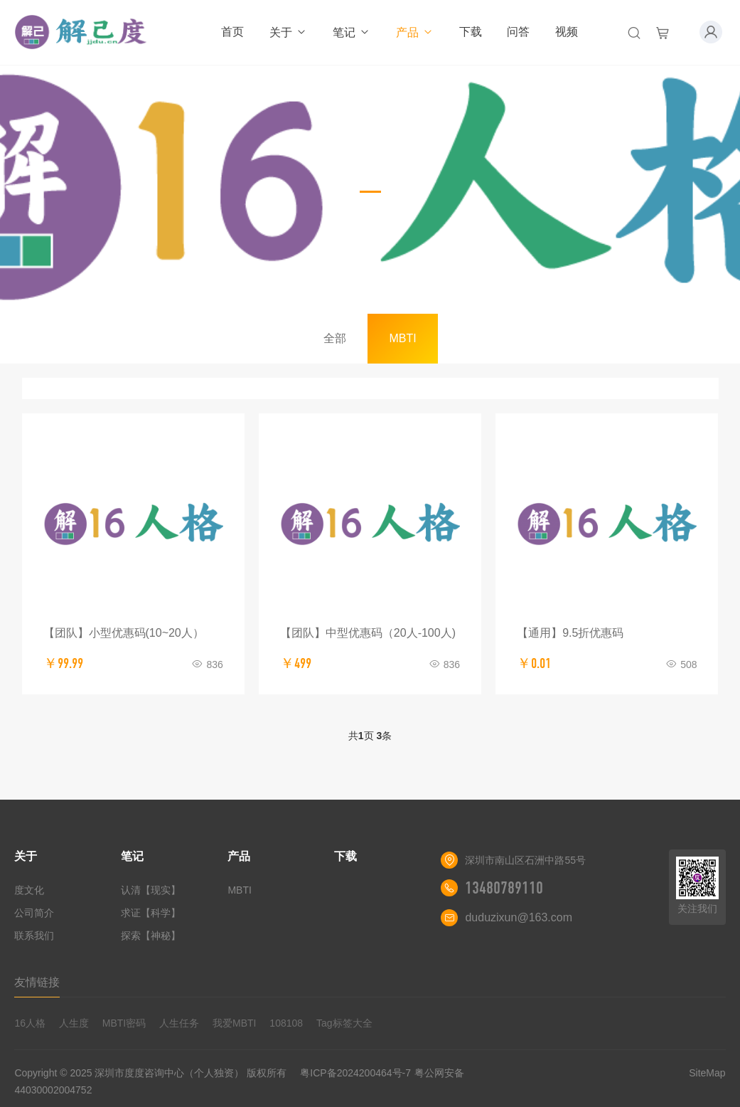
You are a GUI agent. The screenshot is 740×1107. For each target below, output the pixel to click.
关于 (288, 32)
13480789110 (504, 888)
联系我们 (34, 935)
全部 (334, 338)
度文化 (29, 890)
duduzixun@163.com (518, 917)
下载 (470, 32)
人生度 (74, 1023)
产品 (415, 32)
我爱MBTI (234, 1023)
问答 (518, 32)
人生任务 (179, 1023)
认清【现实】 (151, 890)
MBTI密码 (124, 1023)
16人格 (29, 1023)
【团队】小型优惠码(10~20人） (123, 633)
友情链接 (37, 982)
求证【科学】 (151, 912)
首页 (232, 32)
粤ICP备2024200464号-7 (355, 1073)
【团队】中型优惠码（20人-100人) (368, 633)
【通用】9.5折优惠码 (570, 633)
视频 (566, 32)
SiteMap (707, 1073)
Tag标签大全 (344, 1023)
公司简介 (34, 912)
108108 (286, 1023)
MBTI (402, 338)
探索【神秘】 (151, 935)
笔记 (351, 32)
